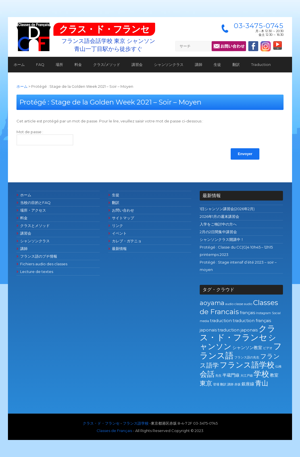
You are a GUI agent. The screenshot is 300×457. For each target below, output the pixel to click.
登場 (216, 384)
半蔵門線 (230, 375)
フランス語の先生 (246, 357)
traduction (221, 320)
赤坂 (237, 384)
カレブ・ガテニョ (126, 241)
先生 (218, 375)
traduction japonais (238, 330)
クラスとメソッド (35, 225)
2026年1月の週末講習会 (219, 216)
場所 (59, 64)
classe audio (243, 304)
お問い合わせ (123, 210)
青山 (261, 383)
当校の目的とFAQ (35, 202)
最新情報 (119, 248)
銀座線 (247, 384)
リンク (117, 225)
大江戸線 (246, 375)
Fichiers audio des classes (43, 264)
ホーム (19, 64)
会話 (207, 374)
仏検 (278, 366)
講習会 (137, 64)
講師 (198, 64)
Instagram (263, 313)
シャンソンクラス (169, 64)
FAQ (40, 64)
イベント (119, 233)
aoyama (212, 302)
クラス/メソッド (106, 64)
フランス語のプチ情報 (38, 256)
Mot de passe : (44, 137)
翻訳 (236, 64)
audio (229, 304)
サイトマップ (123, 218)
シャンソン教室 (247, 347)
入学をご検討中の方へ (218, 224)
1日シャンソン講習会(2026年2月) (227, 208)
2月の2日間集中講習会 (218, 231)
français (247, 312)
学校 (261, 374)
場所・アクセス (33, 210)
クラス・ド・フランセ (104, 29)
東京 (206, 383)
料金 (78, 64)
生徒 (217, 64)
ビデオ (267, 348)
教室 (274, 375)
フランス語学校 (247, 365)
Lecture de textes (36, 271)
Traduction (261, 64)
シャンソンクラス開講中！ (222, 239)
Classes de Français (114, 430)
